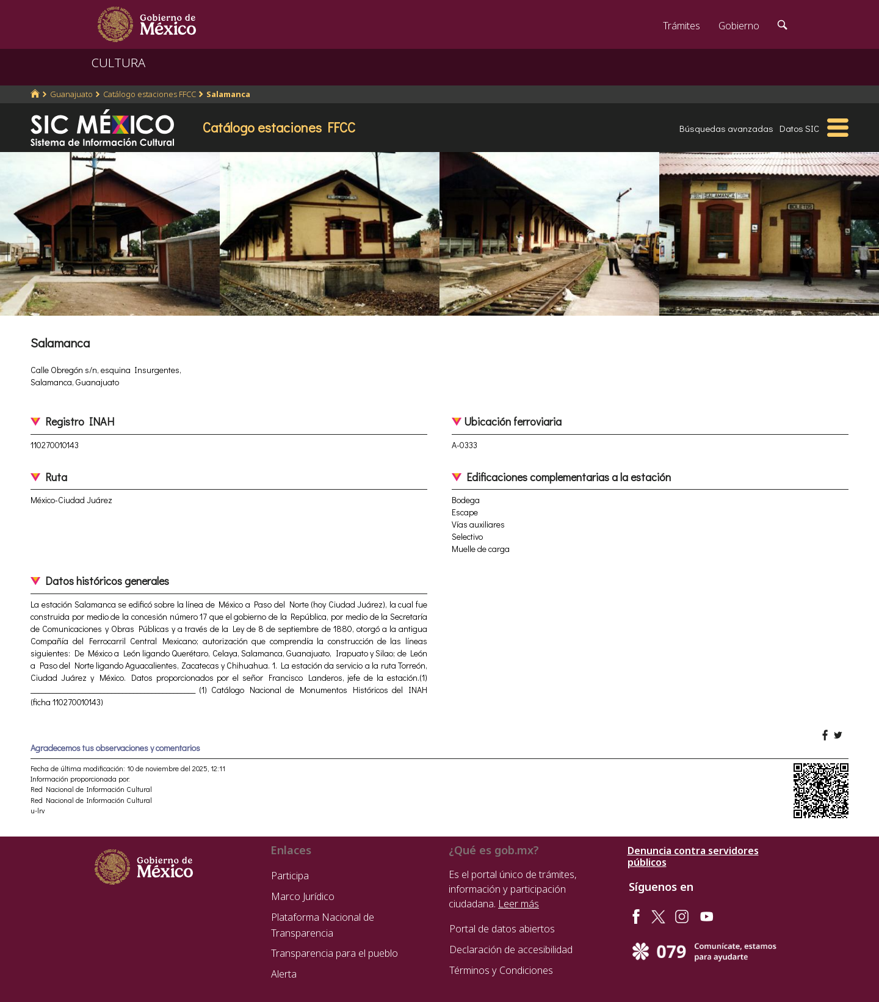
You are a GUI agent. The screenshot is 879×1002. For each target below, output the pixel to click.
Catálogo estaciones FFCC (149, 94)
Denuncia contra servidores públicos (693, 856)
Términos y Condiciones (501, 970)
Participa (290, 875)
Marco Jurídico (303, 896)
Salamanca (228, 94)
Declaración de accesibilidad (511, 949)
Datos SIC (799, 128)
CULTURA (118, 62)
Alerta (284, 974)
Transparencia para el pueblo (334, 953)
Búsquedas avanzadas (726, 128)
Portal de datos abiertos (502, 928)
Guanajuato (71, 94)
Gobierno (738, 25)
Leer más (518, 903)
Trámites (681, 25)
